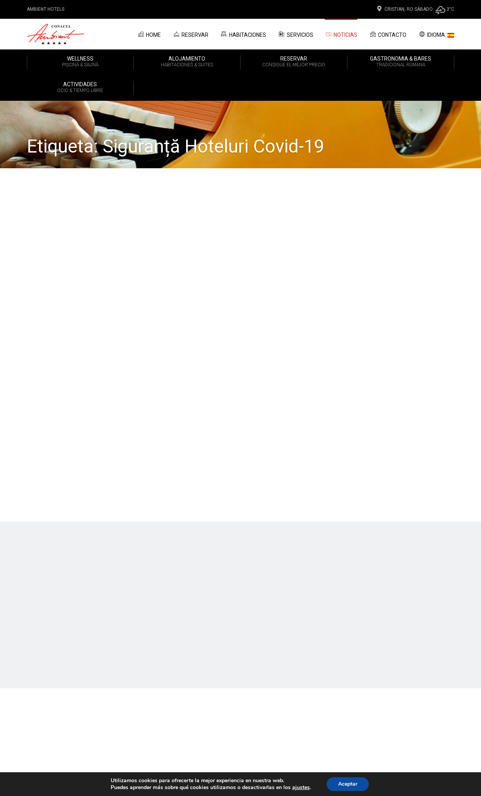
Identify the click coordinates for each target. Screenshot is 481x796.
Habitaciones (243, 34)
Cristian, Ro (394, 9)
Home (149, 34)
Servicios (295, 34)
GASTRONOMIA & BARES (400, 62)
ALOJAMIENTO (187, 62)
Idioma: (436, 34)
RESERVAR (293, 62)
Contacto (387, 34)
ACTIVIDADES (80, 87)
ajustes (301, 787)
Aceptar (347, 784)
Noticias (341, 34)
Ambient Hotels (45, 9)
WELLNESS (80, 62)
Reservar (190, 34)
